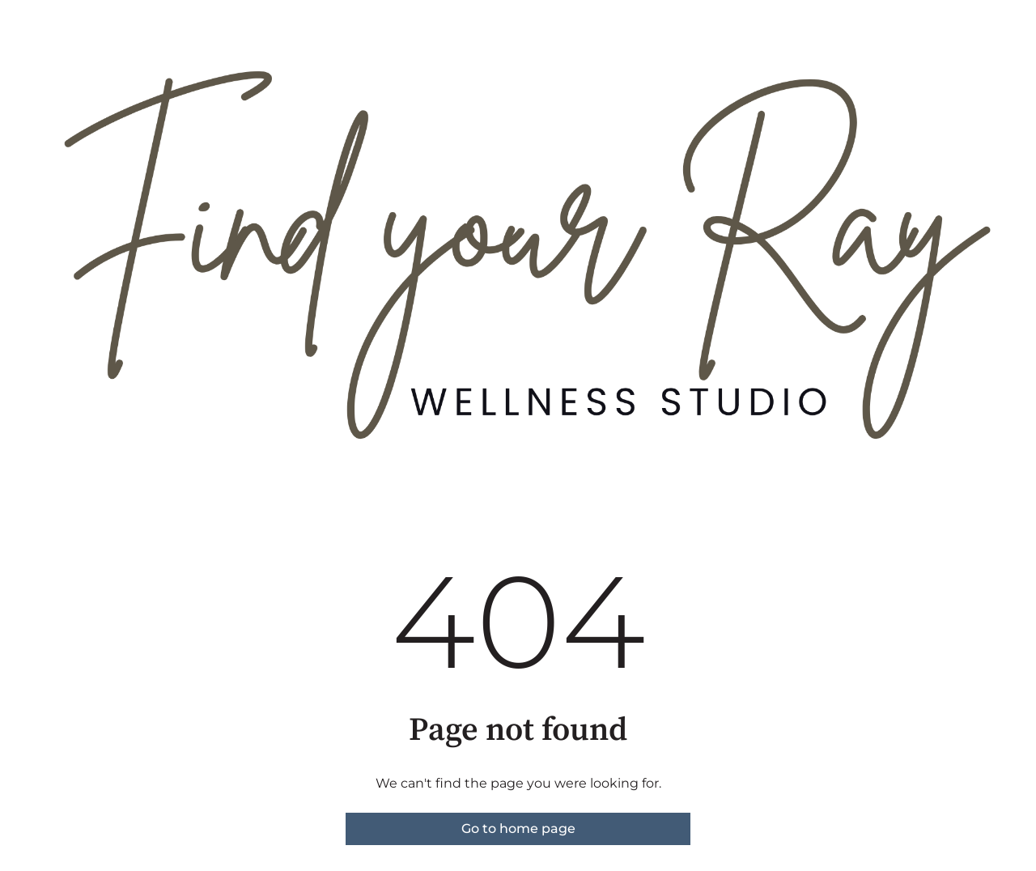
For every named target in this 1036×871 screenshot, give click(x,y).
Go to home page (518, 828)
